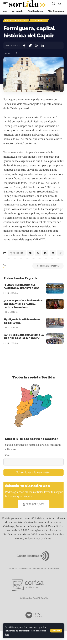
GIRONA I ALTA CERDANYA (33, 598)
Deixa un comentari (48, 266)
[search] (53, 3)
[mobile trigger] (6, 3)
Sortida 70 (39, 20)
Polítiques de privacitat (17, 630)
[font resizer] (60, 3)
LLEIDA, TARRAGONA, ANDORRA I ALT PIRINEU (33, 569)
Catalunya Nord (16, 20)
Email (6, 455)
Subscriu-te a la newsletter (33, 472)
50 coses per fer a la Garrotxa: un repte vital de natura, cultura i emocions (23, 304)
